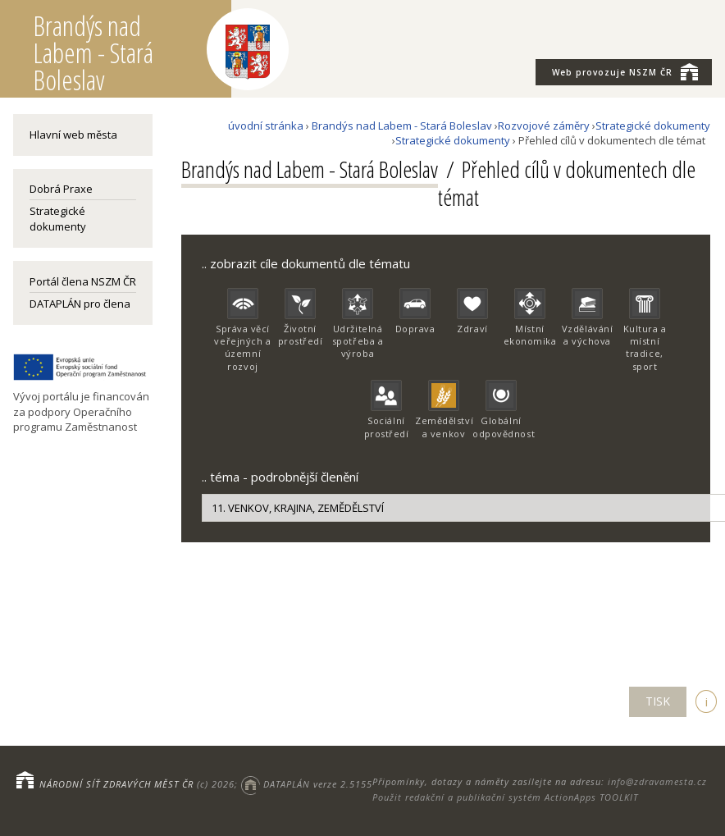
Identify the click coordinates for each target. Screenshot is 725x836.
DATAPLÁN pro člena (80, 303)
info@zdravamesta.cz (657, 781)
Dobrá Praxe (61, 188)
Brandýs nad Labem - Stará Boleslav (402, 125)
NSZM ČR (625, 71)
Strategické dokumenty (58, 218)
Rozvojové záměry (544, 125)
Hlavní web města (73, 134)
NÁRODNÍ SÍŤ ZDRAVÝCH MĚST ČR (116, 784)
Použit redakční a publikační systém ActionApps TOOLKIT (505, 797)
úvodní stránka (265, 125)
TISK (657, 701)
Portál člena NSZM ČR (83, 281)
